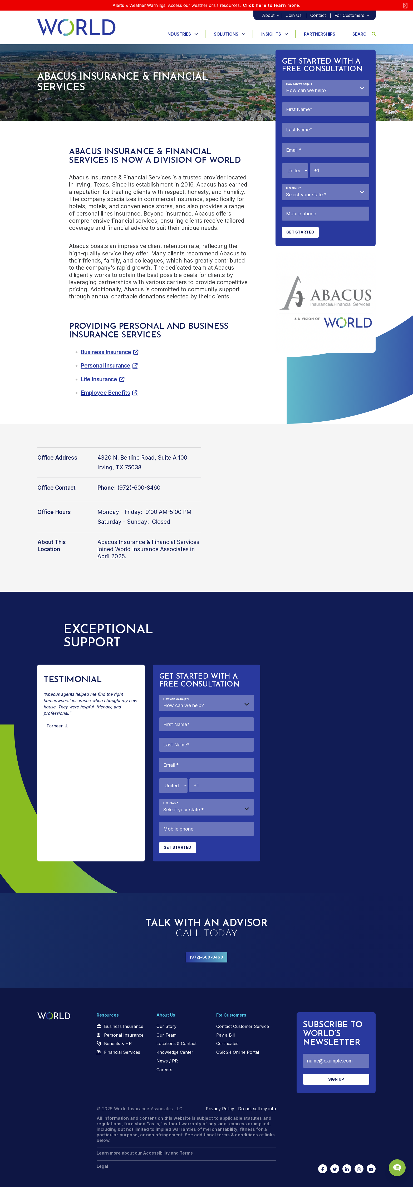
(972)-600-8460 (206, 957)
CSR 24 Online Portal (237, 1052)
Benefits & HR (118, 1043)
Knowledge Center (174, 1052)
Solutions (226, 34)
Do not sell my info (257, 1108)
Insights (271, 34)
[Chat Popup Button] (394, 1163)
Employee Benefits (105, 392)
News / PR (167, 1061)
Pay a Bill (225, 1035)
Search (364, 34)
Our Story (166, 1026)
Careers (164, 1069)
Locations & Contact (176, 1043)
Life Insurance (99, 379)
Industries (178, 34)
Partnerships (319, 34)
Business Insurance (106, 352)
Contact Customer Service (242, 1026)
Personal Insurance (105, 365)
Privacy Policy (220, 1108)
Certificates (227, 1043)
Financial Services (122, 1052)
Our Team (166, 1035)
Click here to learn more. (272, 5)
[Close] (405, 5)
